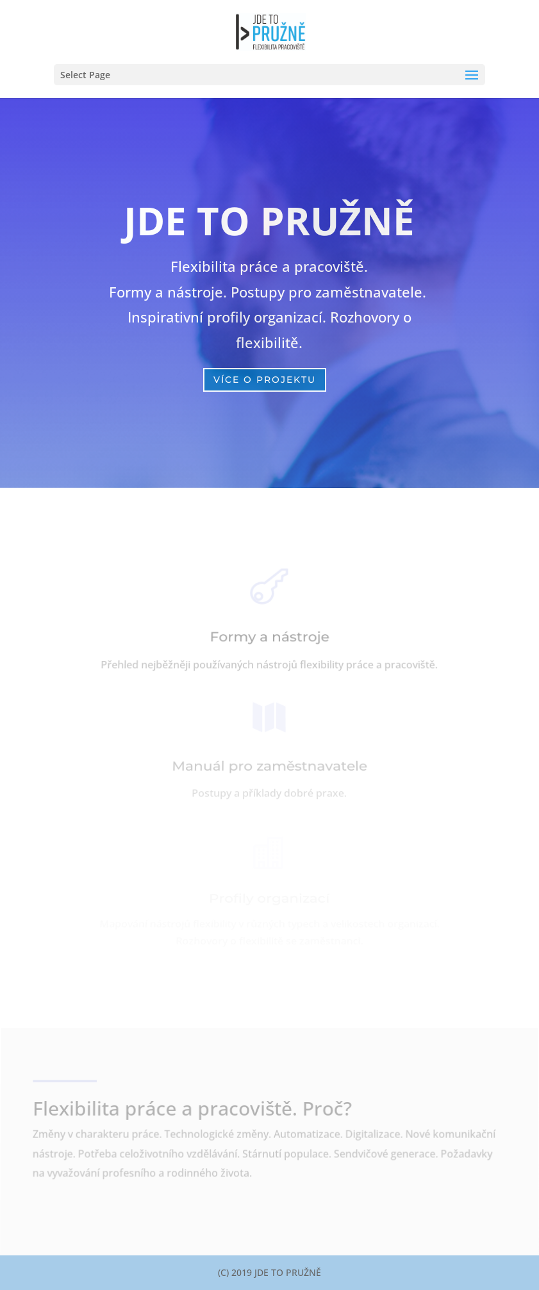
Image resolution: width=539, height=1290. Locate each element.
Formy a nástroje (269, 638)
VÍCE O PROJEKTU (264, 379)
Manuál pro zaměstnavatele (269, 767)
